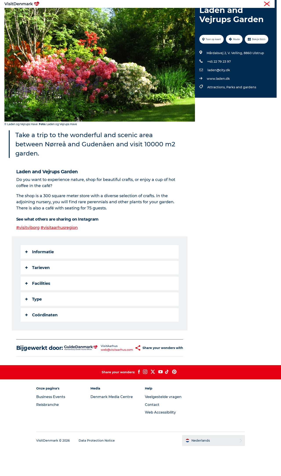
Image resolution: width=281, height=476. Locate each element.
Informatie (39, 272)
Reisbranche (258, 4)
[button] (127, 371)
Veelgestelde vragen (163, 424)
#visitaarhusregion (59, 248)
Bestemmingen (109, 14)
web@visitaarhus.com (107, 373)
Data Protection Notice (97, 467)
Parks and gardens (241, 108)
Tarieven (37, 288)
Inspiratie (81, 14)
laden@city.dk (218, 91)
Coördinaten (41, 335)
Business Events (51, 424)
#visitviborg (28, 248)
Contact (152, 432)
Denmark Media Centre (112, 424)
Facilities (37, 304)
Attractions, (216, 108)
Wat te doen (138, 14)
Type (33, 319)
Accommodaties (169, 14)
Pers (274, 4)
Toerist (241, 4)
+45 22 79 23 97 (219, 82)
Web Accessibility (160, 439)
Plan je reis (199, 14)
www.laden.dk (218, 99)
